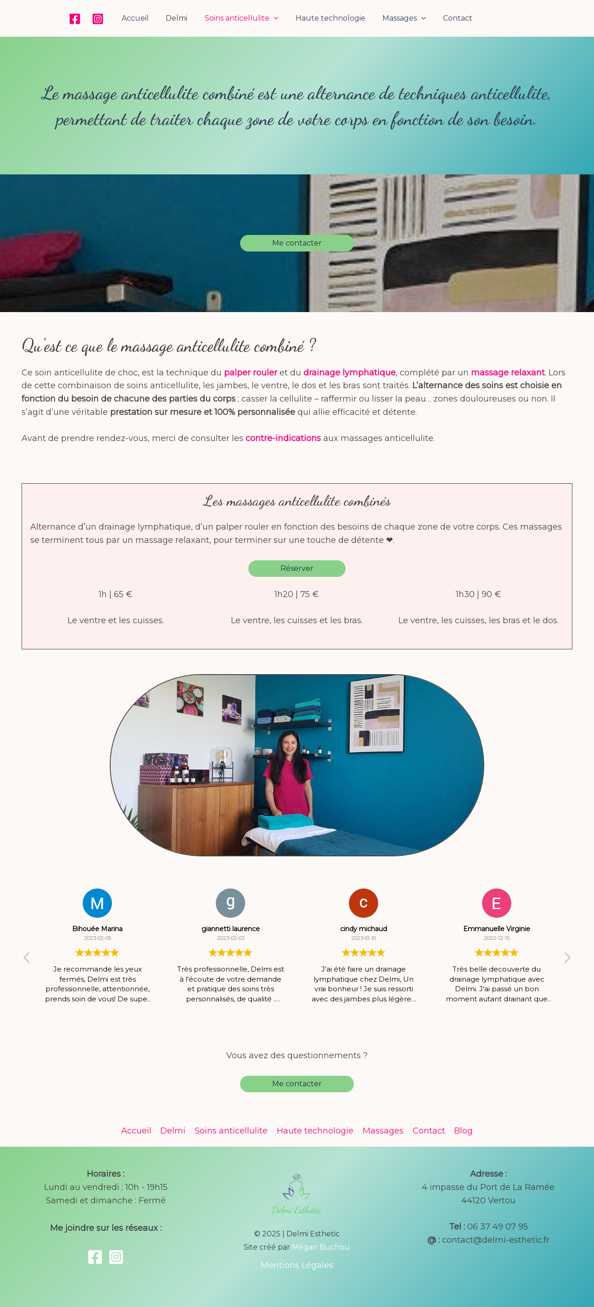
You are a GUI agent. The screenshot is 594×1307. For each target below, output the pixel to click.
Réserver (297, 568)
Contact (451, 18)
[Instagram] (105, 19)
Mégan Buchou (321, 1247)
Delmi (180, 18)
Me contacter (297, 243)
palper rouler (250, 373)
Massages (400, 18)
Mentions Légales (297, 1265)
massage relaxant (508, 373)
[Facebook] (82, 19)
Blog (461, 1131)
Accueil (141, 18)
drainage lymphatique (349, 373)
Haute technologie (329, 18)
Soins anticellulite (243, 18)
